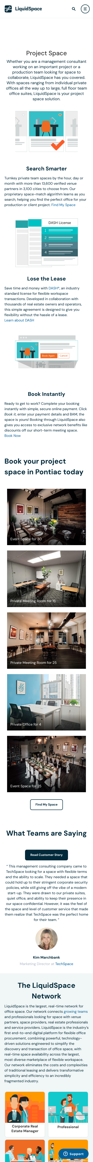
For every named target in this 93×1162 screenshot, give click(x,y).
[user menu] (85, 8)
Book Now (12, 435)
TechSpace (64, 964)
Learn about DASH (19, 320)
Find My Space (63, 205)
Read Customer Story (46, 855)
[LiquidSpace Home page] (23, 8)
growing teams (76, 1011)
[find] (73, 8)
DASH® (54, 288)
